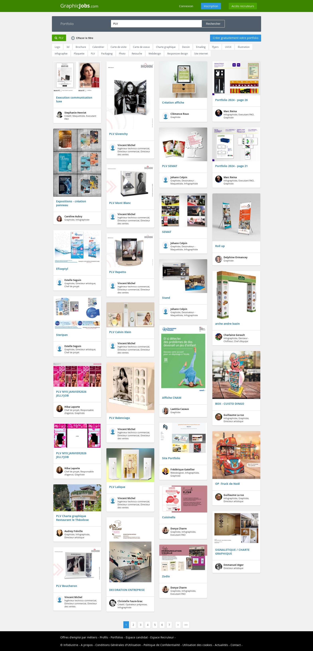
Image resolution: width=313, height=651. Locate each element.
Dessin (186, 46)
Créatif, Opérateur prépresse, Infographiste (128, 604)
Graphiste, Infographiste (72, 218)
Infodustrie (70, 645)
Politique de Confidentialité (162, 645)
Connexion (186, 6)
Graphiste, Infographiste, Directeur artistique (73, 534)
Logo (57, 46)
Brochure (81, 46)
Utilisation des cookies (197, 645)
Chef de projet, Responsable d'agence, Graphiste (75, 410)
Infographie (61, 53)
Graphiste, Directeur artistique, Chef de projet (76, 283)
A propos (87, 645)
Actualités (221, 645)
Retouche (137, 53)
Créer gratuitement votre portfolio (235, 38)
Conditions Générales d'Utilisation (118, 645)
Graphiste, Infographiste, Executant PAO (179, 531)
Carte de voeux (141, 46)
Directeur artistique (229, 566)
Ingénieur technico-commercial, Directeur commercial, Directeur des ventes (76, 602)
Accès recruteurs (243, 6)
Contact (236, 645)
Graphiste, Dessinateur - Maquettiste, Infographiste (180, 180)
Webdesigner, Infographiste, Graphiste (180, 472)
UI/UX (228, 46)
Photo (122, 53)
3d (67, 46)
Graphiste (175, 115)
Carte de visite (119, 46)
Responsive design (177, 53)
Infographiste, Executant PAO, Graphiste (234, 114)
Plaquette (79, 53)
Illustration (244, 46)
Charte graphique (166, 46)
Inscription (211, 6)
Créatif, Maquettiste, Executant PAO (76, 115)
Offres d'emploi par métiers (78, 637)
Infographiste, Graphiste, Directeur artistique (232, 418)
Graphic (79, 5)
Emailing (201, 46)
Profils (104, 637)
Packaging (107, 53)
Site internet (201, 53)
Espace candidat (137, 637)
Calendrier (98, 46)
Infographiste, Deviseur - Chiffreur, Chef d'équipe (232, 338)
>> (186, 625)
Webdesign (155, 53)
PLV (93, 53)
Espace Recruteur (162, 637)
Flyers (215, 46)
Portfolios (117, 637)
